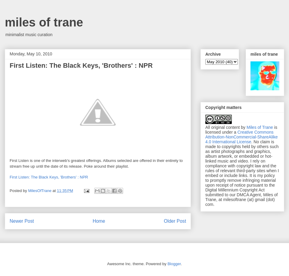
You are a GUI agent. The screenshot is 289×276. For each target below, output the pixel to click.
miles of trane (44, 22)
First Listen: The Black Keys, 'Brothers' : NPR (49, 177)
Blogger (174, 264)
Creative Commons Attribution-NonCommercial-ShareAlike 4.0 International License (241, 137)
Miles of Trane (260, 127)
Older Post (175, 221)
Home (99, 221)
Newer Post (22, 221)
